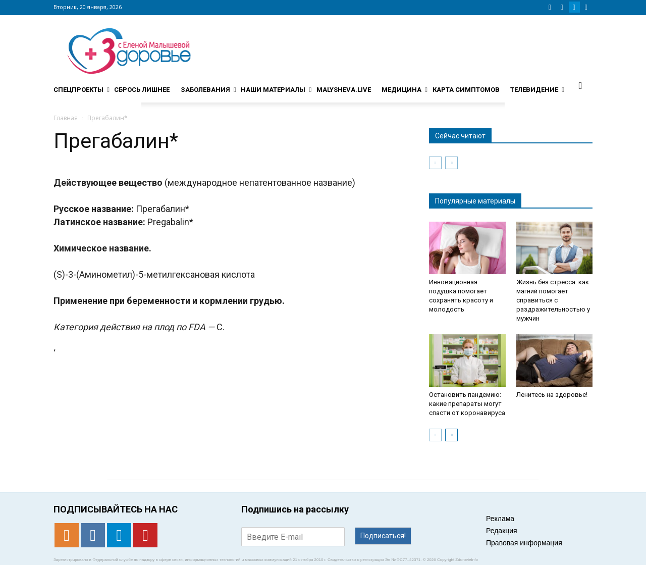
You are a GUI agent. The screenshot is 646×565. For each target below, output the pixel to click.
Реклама (500, 519)
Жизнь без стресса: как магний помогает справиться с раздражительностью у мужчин (553, 300)
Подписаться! (383, 536)
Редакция (501, 531)
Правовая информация (524, 543)
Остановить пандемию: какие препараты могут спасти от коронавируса (467, 404)
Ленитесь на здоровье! (551, 394)
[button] (580, 85)
